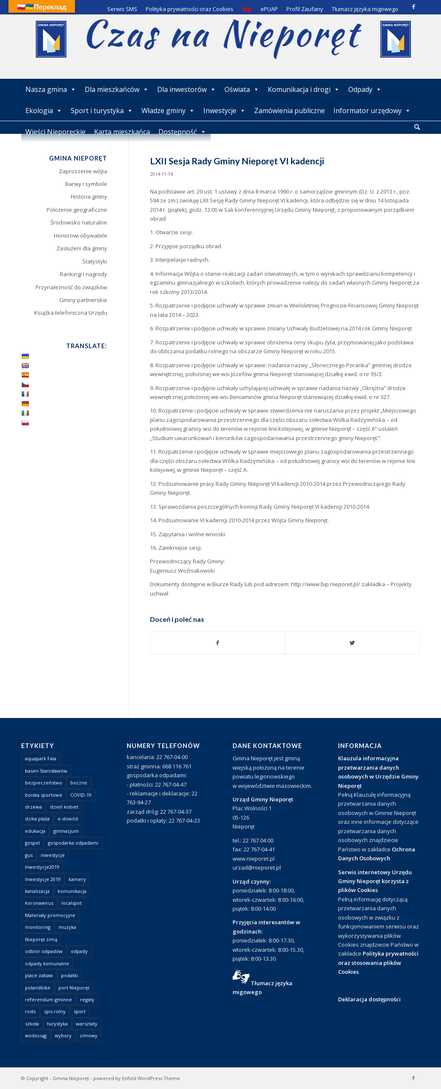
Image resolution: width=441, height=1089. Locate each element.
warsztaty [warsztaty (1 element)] (86, 1023)
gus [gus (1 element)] (29, 855)
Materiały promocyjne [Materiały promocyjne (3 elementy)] (50, 915)
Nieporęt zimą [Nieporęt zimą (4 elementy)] (41, 939)
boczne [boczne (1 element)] (78, 782)
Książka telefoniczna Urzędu (70, 312)
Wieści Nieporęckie (55, 131)
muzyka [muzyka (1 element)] (67, 927)
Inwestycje (224, 110)
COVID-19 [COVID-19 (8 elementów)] (81, 795)
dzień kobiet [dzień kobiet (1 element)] (64, 807)
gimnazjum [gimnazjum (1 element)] (66, 831)
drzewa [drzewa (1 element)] (33, 807)
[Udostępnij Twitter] (352, 643)
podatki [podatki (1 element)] (69, 975)
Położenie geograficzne (77, 209)
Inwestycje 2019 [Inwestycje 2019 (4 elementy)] (43, 879)
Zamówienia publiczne (289, 110)
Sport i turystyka (102, 110)
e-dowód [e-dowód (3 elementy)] (68, 818)
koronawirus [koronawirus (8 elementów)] (39, 903)
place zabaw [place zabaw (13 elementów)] (39, 975)
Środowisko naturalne (78, 222)
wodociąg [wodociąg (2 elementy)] (36, 1035)
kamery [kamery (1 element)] (77, 879)
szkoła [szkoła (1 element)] (32, 1023)
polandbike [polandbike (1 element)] (37, 987)
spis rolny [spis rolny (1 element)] (55, 1011)
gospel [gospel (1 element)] (32, 843)
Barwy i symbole (86, 184)
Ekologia (43, 110)
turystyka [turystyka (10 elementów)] (57, 1023)
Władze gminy (168, 110)
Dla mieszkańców (117, 89)
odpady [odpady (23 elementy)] (79, 951)
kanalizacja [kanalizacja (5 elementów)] (37, 891)
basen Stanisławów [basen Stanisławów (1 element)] (46, 771)
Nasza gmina (50, 89)
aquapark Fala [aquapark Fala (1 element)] (40, 758)
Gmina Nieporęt (71, 1078)
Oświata (242, 89)
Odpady (365, 89)
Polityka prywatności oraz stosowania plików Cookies (378, 962)
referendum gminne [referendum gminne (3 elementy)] (48, 999)
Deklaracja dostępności (369, 999)
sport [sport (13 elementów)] (80, 1011)
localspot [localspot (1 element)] (71, 903)
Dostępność (182, 131)
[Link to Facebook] (413, 6)
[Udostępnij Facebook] (217, 643)
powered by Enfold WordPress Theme (136, 1078)
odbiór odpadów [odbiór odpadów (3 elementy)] (44, 951)
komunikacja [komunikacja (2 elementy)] (72, 891)
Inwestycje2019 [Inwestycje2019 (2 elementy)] (42, 867)
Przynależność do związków (71, 287)
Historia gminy (89, 196)
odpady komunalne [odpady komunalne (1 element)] (47, 963)
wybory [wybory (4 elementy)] (63, 1035)
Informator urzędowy (372, 110)
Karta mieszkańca (122, 131)
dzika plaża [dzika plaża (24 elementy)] (37, 818)
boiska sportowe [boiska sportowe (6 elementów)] (43, 795)
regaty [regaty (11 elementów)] (87, 999)
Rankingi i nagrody (83, 274)
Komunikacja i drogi (304, 89)
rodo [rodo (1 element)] (30, 1011)
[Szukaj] (417, 127)
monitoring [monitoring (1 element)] (37, 927)
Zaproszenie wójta (83, 171)
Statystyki (94, 261)
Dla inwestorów (186, 89)
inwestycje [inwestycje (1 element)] (53, 855)
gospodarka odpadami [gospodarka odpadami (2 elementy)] (73, 843)
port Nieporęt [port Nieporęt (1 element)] (73, 987)
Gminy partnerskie (83, 300)
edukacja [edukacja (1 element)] (35, 831)
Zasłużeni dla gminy (81, 248)
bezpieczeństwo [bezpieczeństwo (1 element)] (43, 782)
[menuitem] (417, 127)
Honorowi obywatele (80, 235)
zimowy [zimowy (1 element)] (88, 1035)
